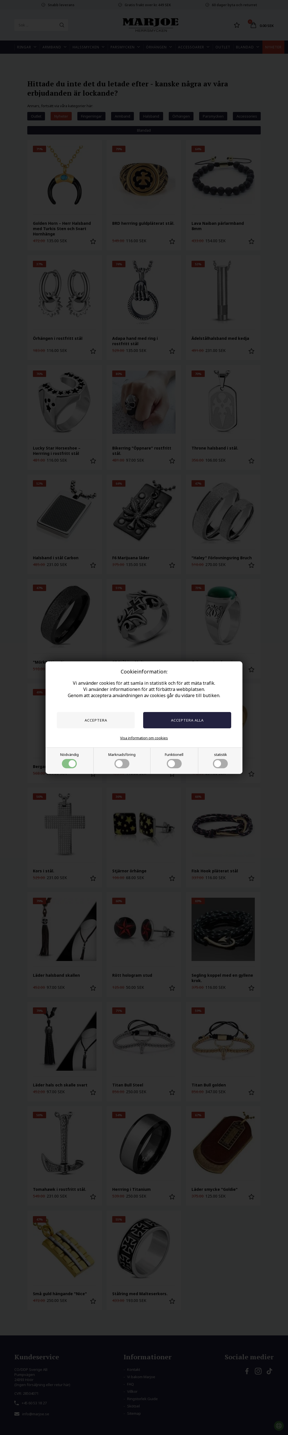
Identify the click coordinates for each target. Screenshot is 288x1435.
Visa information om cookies (144, 737)
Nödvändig (69, 760)
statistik (220, 760)
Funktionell (174, 760)
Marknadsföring (122, 760)
